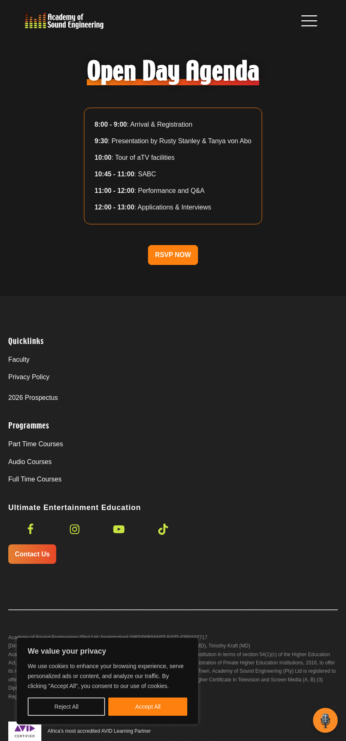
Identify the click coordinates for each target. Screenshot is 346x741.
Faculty (19, 359)
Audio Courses (30, 461)
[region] (107, 681)
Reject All (67, 706)
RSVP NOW (173, 254)
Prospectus (33, 397)
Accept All (147, 706)
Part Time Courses (35, 443)
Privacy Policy (29, 376)
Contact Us (32, 554)
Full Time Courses (35, 479)
